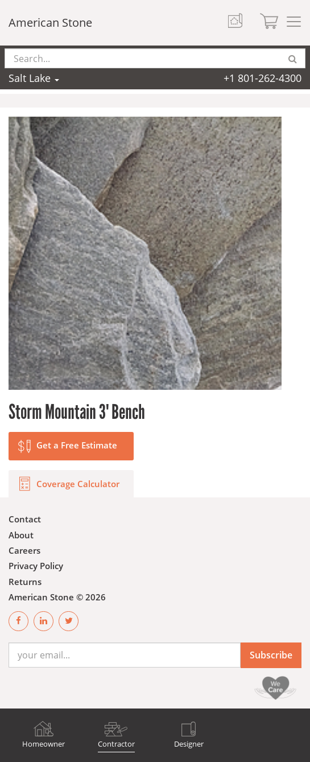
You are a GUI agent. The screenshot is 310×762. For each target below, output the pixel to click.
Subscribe (271, 655)
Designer (189, 744)
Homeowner (43, 744)
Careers (24, 550)
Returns (25, 581)
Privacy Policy (36, 565)
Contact (25, 519)
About (21, 535)
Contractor (116, 744)
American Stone (50, 22)
